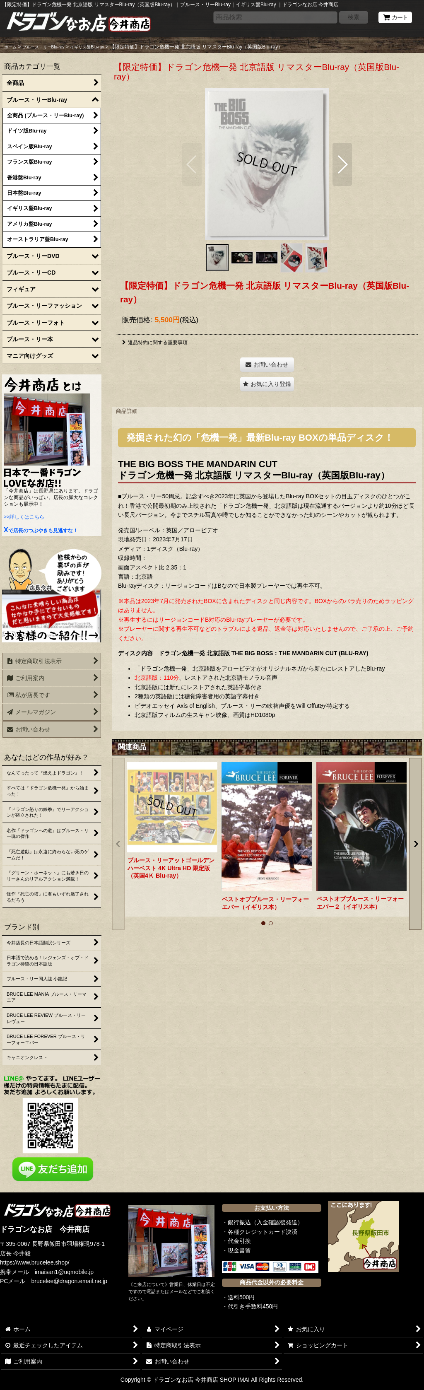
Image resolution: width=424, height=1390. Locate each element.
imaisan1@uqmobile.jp (64, 1272)
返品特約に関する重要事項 (155, 342)
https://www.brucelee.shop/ (35, 1262)
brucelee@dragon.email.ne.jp (69, 1281)
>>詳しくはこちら (24, 517)
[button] (192, 164)
